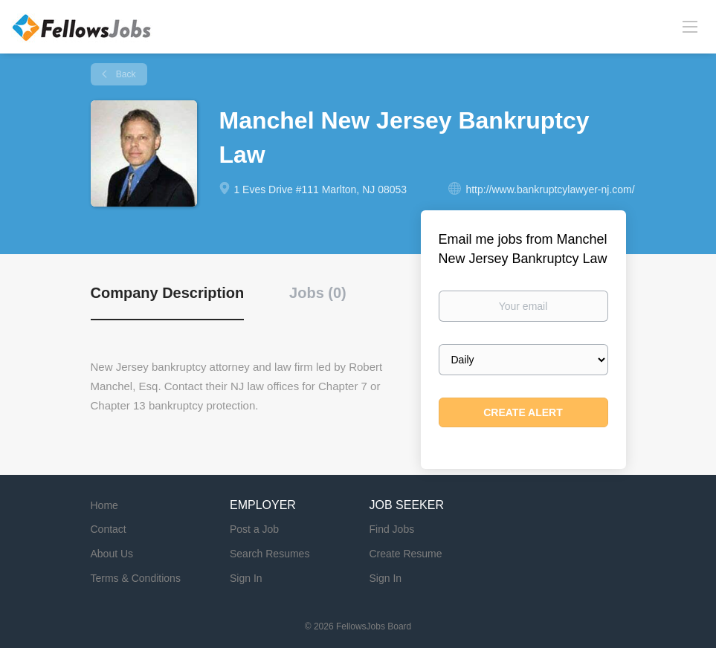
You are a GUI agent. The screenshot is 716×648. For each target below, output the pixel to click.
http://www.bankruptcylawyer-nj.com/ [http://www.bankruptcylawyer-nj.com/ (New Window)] (549, 189)
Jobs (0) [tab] (317, 293)
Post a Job (254, 529)
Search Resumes (269, 554)
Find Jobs (392, 529)
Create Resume (406, 554)
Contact (108, 529)
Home (104, 505)
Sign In (246, 578)
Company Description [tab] (168, 293)
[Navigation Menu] (690, 26)
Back (125, 74)
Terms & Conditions (136, 578)
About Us (112, 554)
